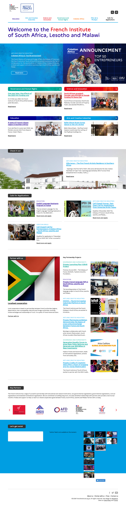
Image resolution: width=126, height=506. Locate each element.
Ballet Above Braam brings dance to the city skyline (74, 124)
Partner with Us (13, 316)
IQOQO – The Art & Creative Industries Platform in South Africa (74, 303)
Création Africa (78, 19)
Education (15, 19)
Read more (19, 73)
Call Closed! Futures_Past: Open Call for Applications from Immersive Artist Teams (104, 205)
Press (107, 496)
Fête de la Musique (94, 19)
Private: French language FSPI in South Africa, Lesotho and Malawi (75, 284)
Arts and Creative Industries (31, 19)
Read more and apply (43, 216)
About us (90, 496)
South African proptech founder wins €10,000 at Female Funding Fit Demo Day (76, 95)
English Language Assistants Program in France (47, 204)
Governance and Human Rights (63, 19)
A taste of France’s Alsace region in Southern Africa (18, 124)
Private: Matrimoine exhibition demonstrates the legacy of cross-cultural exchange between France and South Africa (75, 324)
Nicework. (115, 498)
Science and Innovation (47, 19)
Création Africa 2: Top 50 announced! (26, 56)
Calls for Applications (110, 19)
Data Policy (107, 500)
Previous (9, 410)
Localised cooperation (17, 303)
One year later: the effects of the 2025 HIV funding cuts (20, 94)
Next (116, 410)
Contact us (114, 496)
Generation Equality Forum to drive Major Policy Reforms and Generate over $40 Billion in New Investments (75, 345)
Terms (116, 500)
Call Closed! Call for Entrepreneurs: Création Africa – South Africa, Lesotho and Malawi (48, 230)
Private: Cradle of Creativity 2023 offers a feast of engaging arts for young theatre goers (75, 365)
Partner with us (99, 496)
